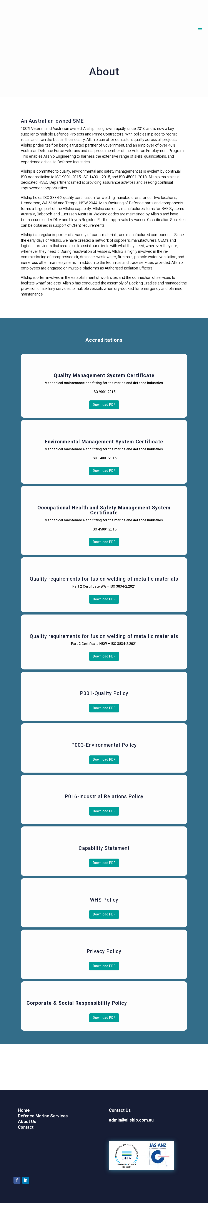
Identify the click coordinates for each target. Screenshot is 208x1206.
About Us (27, 1125)
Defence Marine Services (43, 1119)
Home (24, 1113)
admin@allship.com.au (131, 1123)
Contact (25, 1130)
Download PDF (104, 404)
